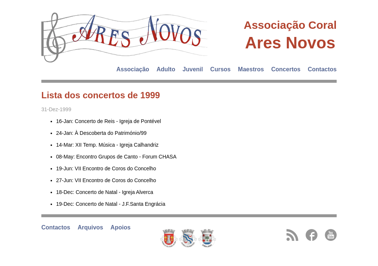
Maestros (251, 69)
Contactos (322, 69)
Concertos (285, 69)
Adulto (166, 69)
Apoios (120, 227)
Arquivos (90, 227)
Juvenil (193, 69)
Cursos (220, 69)
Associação (132, 69)
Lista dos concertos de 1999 (100, 95)
